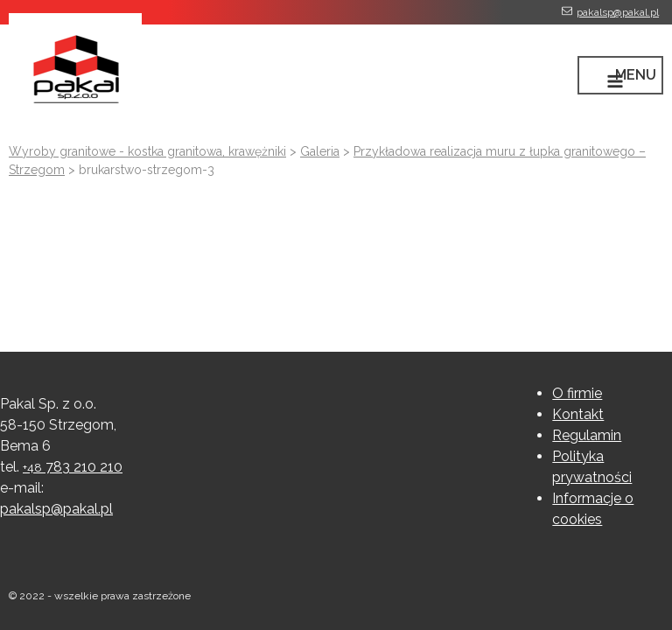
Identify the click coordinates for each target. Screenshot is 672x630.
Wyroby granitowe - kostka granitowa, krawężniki (147, 151)
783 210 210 (72, 466)
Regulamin (586, 435)
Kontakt (578, 414)
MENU (635, 74)
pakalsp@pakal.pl (618, 12)
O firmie (577, 393)
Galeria (320, 151)
